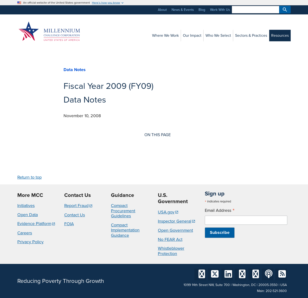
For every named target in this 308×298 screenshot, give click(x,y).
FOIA (69, 224)
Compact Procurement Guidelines (123, 210)
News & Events (183, 9)
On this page (157, 135)
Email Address (220, 210)
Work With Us (220, 9)
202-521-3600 (276, 290)
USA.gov (166, 212)
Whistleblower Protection (171, 251)
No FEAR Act (170, 239)
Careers (24, 233)
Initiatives (26, 205)
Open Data (27, 215)
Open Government (175, 230)
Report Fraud (76, 205)
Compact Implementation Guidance (125, 230)
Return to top (29, 177)
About (162, 9)
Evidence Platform (34, 223)
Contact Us (74, 215)
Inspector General (174, 221)
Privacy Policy (30, 242)
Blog (202, 9)
